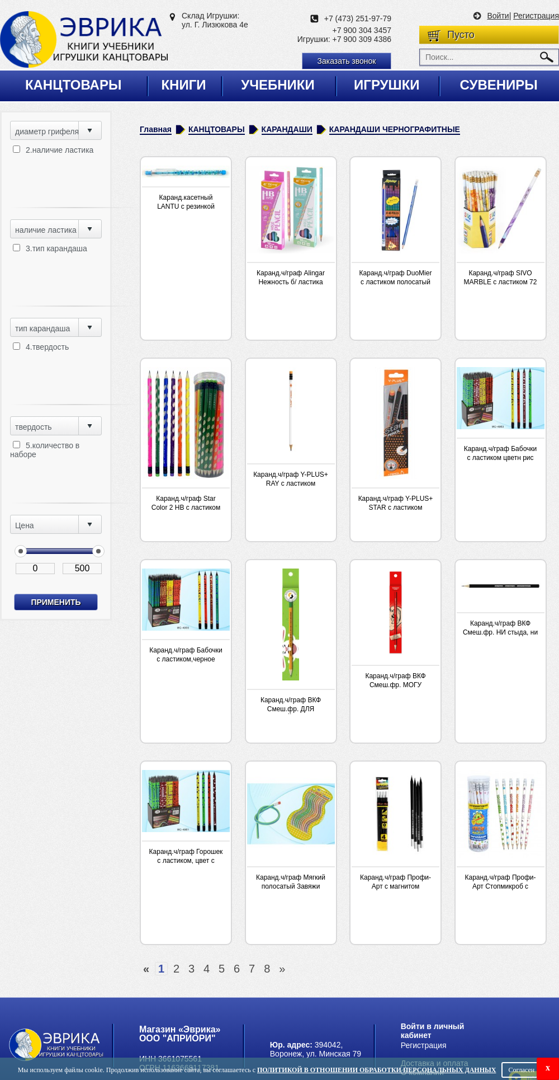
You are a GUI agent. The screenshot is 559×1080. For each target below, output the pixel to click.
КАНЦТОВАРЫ (216, 129)
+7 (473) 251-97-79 (357, 18)
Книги (183, 84)
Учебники (278, 84)
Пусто (461, 34)
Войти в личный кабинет (433, 1031)
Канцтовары (73, 84)
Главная (156, 129)
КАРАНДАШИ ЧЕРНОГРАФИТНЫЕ (394, 129)
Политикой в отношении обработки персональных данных (376, 1070)
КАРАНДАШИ (287, 129)
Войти (498, 15)
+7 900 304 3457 (362, 30)
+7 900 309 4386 (362, 39)
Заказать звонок (347, 61)
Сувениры (498, 84)
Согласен (521, 1070)
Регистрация (536, 15)
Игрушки (387, 84)
